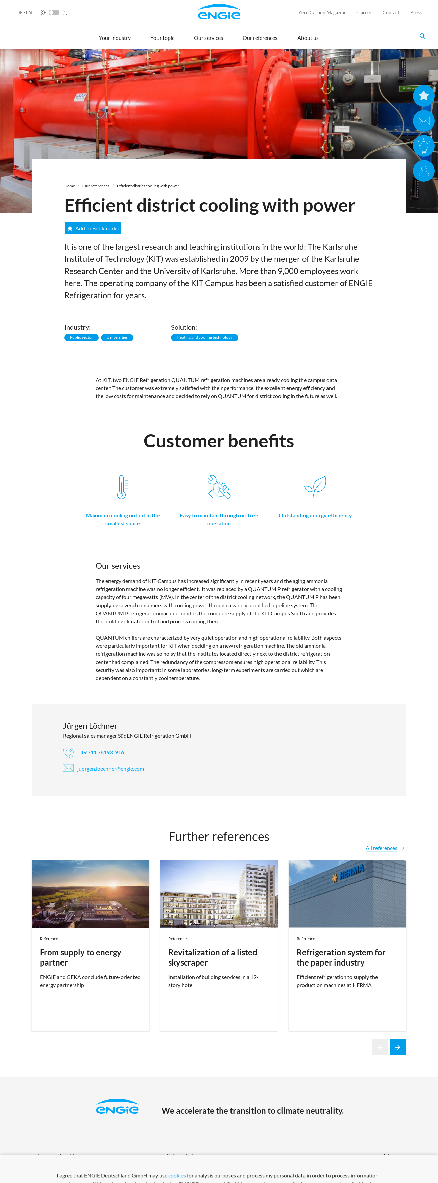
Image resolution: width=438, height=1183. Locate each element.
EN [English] (29, 12)
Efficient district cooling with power (148, 185)
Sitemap (392, 1155)
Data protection (183, 1155)
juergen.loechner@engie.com (103, 768)
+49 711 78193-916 (93, 752)
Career (364, 12)
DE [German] (20, 12)
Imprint (292, 1155)
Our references (96, 185)
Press (416, 12)
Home (69, 185)
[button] (115, 40)
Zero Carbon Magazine (322, 12)
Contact (391, 12)
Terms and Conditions (60, 1155)
